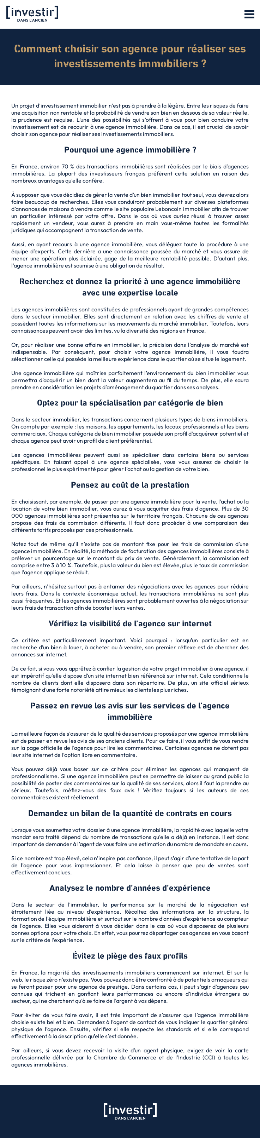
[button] (249, 14)
